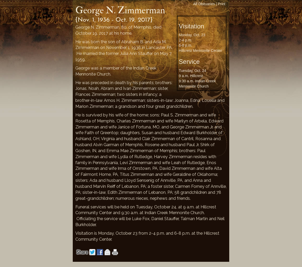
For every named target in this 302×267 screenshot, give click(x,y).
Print (221, 4)
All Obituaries (204, 4)
